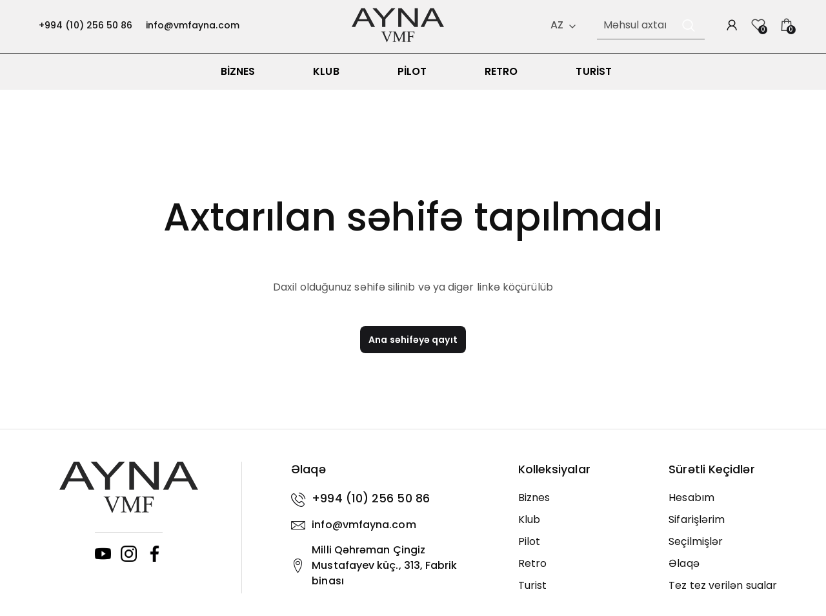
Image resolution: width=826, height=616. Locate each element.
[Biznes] (584, 506)
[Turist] (584, 594)
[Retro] (584, 572)
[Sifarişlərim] (734, 528)
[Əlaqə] (734, 572)
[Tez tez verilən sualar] (734, 594)
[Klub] (584, 528)
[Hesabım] (734, 506)
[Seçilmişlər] (734, 550)
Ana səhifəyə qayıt (412, 348)
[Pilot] (584, 550)
